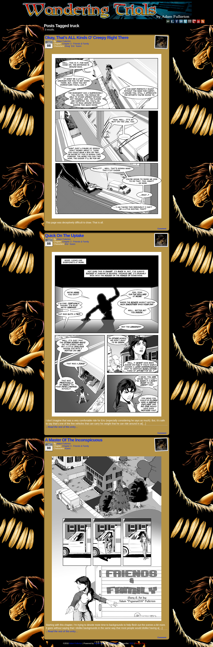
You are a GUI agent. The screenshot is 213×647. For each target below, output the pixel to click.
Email (190, 21)
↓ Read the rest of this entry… (62, 427)
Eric (73, 46)
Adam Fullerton (64, 41)
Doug (67, 46)
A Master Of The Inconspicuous (73, 440)
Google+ (194, 21)
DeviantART (168, 21)
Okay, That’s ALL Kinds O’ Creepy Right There (86, 37)
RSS (203, 21)
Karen (79, 46)
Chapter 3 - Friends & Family (75, 43)
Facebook (177, 21)
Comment (162, 229)
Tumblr (172, 21)
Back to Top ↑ (141, 643)
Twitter (185, 21)
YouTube (198, 21)
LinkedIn (181, 21)
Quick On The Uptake (64, 235)
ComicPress (113, 643)
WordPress (99, 643)
